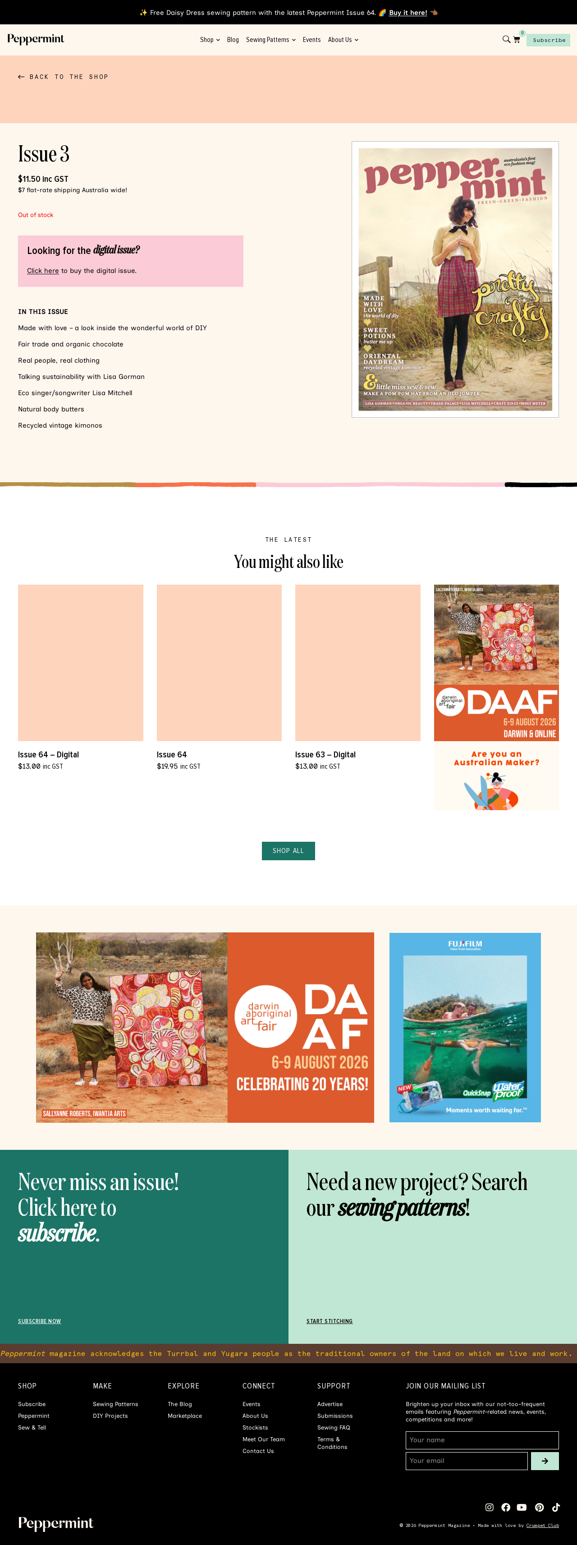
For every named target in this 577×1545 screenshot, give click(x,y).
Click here (43, 271)
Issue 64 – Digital (48, 754)
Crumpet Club (543, 1525)
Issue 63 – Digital (325, 754)
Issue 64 (172, 754)
